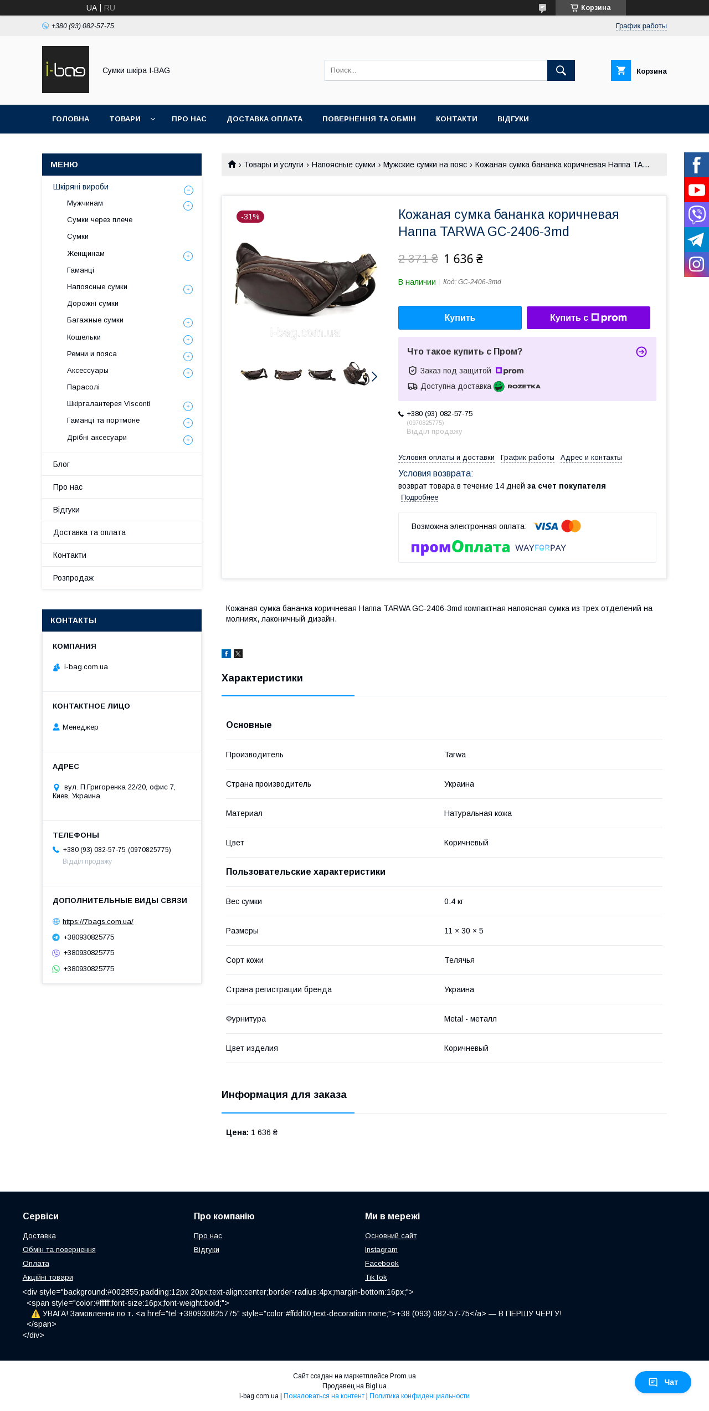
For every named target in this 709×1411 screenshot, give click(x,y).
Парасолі (83, 387)
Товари (125, 119)
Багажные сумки (95, 320)
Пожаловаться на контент (324, 1396)
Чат (663, 1382)
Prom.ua (403, 1376)
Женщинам (86, 253)
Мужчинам (85, 203)
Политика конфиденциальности (419, 1396)
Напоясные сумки (344, 164)
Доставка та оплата (89, 532)
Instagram (381, 1249)
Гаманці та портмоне (103, 420)
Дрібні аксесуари (97, 437)
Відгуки (513, 119)
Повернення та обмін (369, 119)
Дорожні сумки (93, 303)
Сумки (78, 236)
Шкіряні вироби (81, 186)
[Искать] (561, 70)
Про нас (189, 119)
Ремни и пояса (92, 354)
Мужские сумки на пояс (425, 164)
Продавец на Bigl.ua (354, 1386)
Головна (70, 119)
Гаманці (80, 270)
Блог (61, 464)
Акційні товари (48, 1277)
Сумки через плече (99, 220)
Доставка (39, 1236)
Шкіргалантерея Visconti (108, 403)
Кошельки (84, 337)
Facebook (382, 1263)
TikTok (376, 1277)
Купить (460, 317)
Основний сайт (391, 1236)
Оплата (36, 1263)
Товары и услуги (274, 164)
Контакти (456, 119)
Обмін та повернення (59, 1249)
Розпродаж (73, 577)
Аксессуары (88, 370)
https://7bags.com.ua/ (98, 921)
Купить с (588, 318)
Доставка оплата (264, 119)
